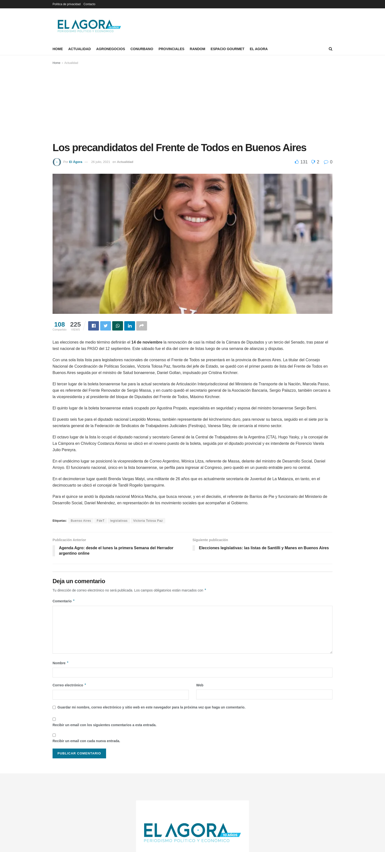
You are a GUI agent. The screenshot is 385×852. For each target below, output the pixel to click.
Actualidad (79, 49)
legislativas (119, 520)
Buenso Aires (81, 520)
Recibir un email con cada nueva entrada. (86, 741)
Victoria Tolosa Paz (148, 520)
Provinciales (171, 49)
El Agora (259, 49)
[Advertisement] (192, 102)
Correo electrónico (69, 685)
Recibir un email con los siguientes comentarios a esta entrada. (104, 725)
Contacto (89, 4)
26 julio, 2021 (100, 162)
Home (58, 49)
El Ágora (75, 162)
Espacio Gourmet (227, 49)
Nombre (61, 663)
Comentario (64, 601)
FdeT (101, 520)
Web (199, 685)
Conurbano (141, 49)
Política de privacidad (67, 4)
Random (197, 49)
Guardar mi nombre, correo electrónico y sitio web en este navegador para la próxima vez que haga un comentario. (151, 707)
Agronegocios (110, 49)
